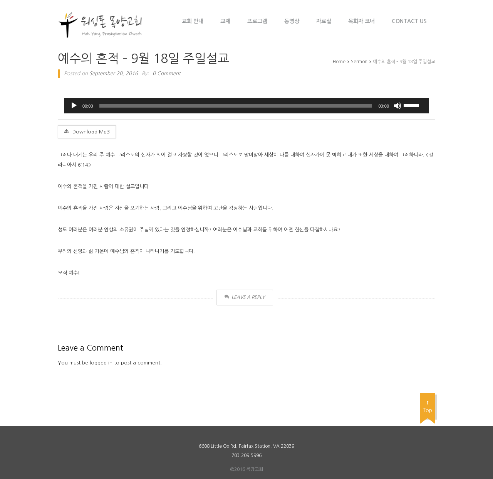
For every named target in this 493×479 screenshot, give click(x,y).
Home (339, 61)
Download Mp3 (87, 131)
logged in (101, 362)
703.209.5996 (246, 455)
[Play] (74, 106)
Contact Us (409, 21)
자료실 (323, 21)
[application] (246, 105)
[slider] (235, 106)
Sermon (359, 61)
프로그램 (257, 21)
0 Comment (167, 73)
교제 (225, 21)
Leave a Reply (245, 297)
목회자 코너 (361, 21)
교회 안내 (192, 21)
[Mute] (397, 106)
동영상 (291, 21)
